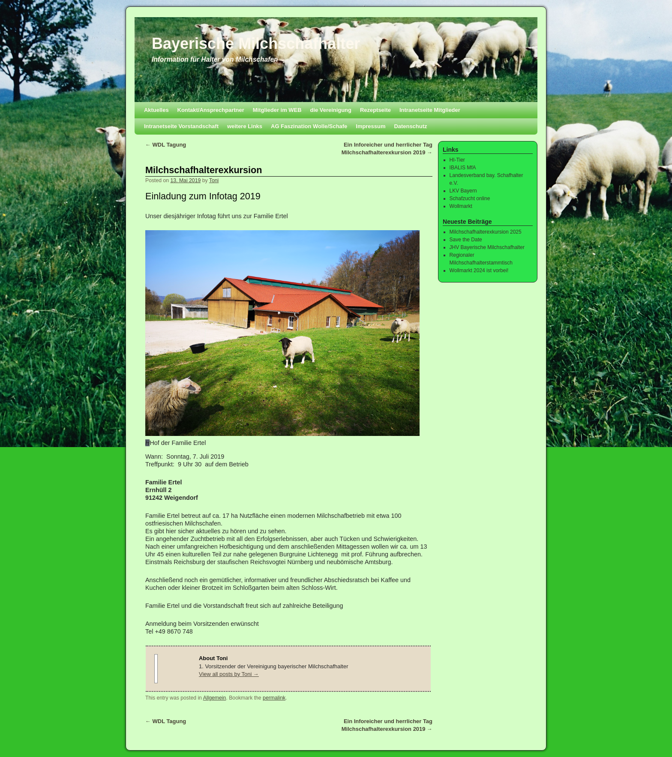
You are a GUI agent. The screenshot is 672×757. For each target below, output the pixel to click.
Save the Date (466, 240)
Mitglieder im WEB (277, 110)
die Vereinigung (330, 110)
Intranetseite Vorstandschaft (181, 126)
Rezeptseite (375, 110)
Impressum (370, 126)
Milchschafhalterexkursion (203, 170)
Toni (214, 180)
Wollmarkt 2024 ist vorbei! (479, 270)
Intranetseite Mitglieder (429, 110)
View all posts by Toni (229, 674)
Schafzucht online (470, 198)
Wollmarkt (461, 206)
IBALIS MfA (463, 168)
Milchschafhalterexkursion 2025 (486, 232)
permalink (274, 698)
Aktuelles (156, 110)
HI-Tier (457, 160)
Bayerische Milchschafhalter (256, 43)
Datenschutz (410, 126)
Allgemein (214, 698)
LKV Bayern (463, 191)
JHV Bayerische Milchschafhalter (487, 247)
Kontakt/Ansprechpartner (210, 110)
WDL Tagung (165, 144)
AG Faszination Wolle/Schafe (309, 126)
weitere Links (244, 126)
